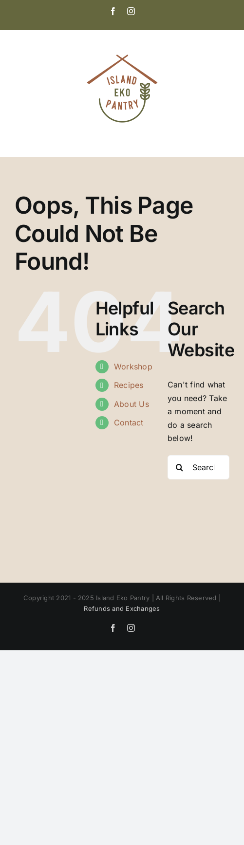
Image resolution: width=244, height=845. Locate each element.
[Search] (180, 467)
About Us (131, 404)
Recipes (129, 385)
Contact (129, 422)
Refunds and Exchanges (122, 608)
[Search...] (198, 467)
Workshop (133, 366)
